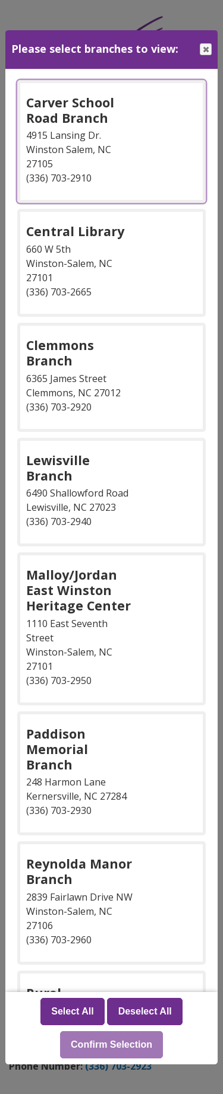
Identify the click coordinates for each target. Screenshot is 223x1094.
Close (205, 49)
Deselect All (145, 1011)
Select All (72, 1011)
